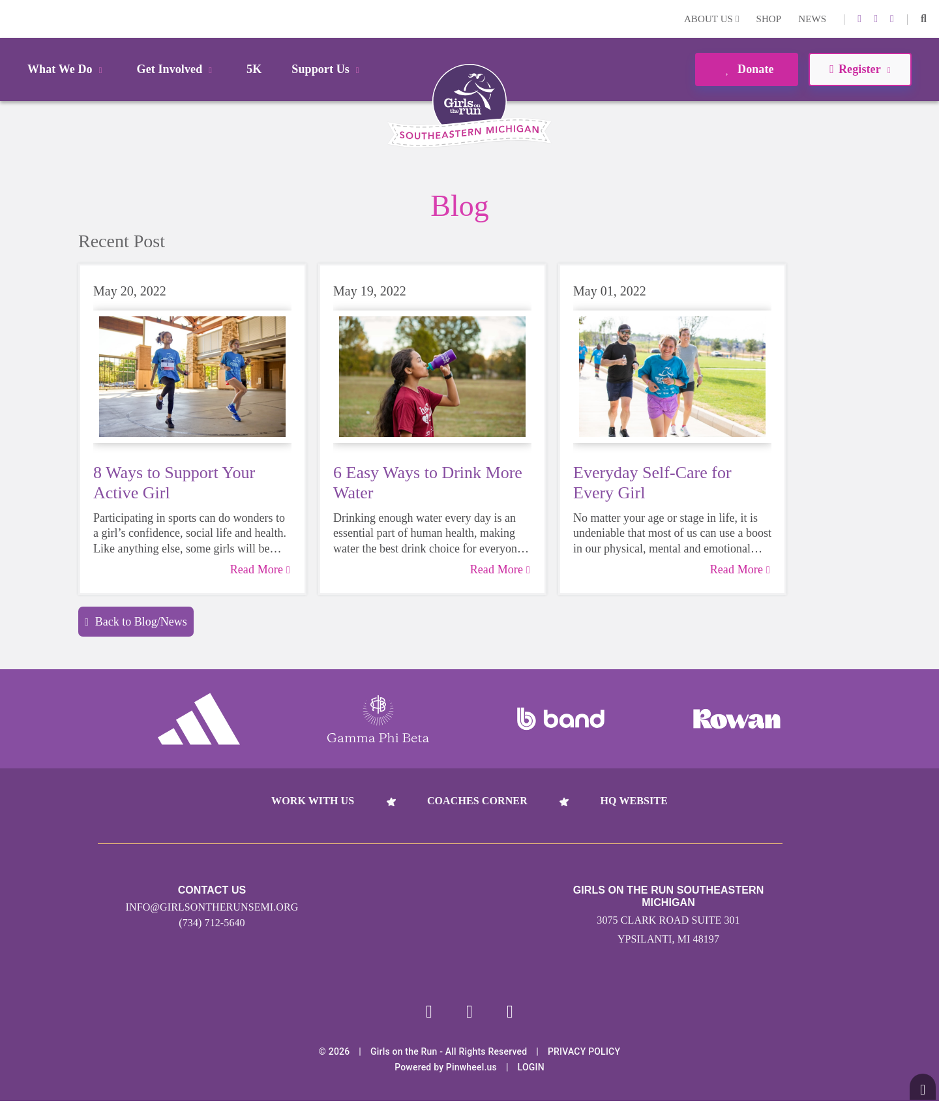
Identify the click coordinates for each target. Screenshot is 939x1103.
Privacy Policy (584, 1053)
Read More (260, 569)
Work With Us (312, 800)
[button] (924, 19)
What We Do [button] (67, 69)
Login (12, 18)
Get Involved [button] (177, 69)
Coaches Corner (477, 800)
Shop (769, 19)
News (812, 19)
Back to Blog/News (136, 621)
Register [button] (859, 69)
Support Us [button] (327, 69)
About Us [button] (711, 19)
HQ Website (633, 800)
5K (253, 69)
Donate (746, 69)
